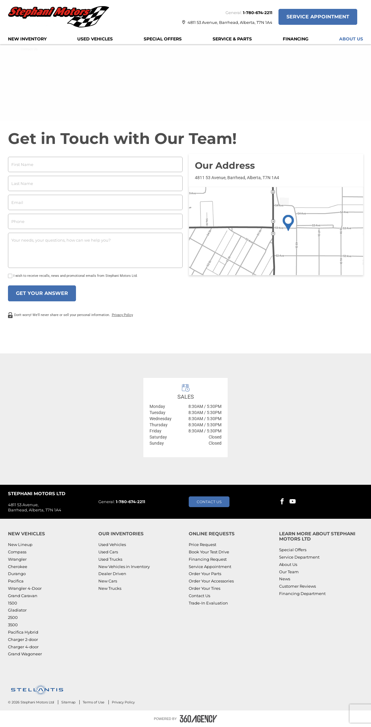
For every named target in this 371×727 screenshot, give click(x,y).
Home (12, 49)
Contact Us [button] (209, 501)
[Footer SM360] (198, 718)
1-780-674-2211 (257, 12)
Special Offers (163, 39)
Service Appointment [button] (317, 17)
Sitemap (68, 702)
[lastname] (95, 183)
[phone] (95, 221)
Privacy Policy (122, 315)
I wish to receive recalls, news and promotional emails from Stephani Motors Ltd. (75, 276)
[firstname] (95, 164)
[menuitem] (27, 39)
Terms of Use (94, 702)
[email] (95, 202)
